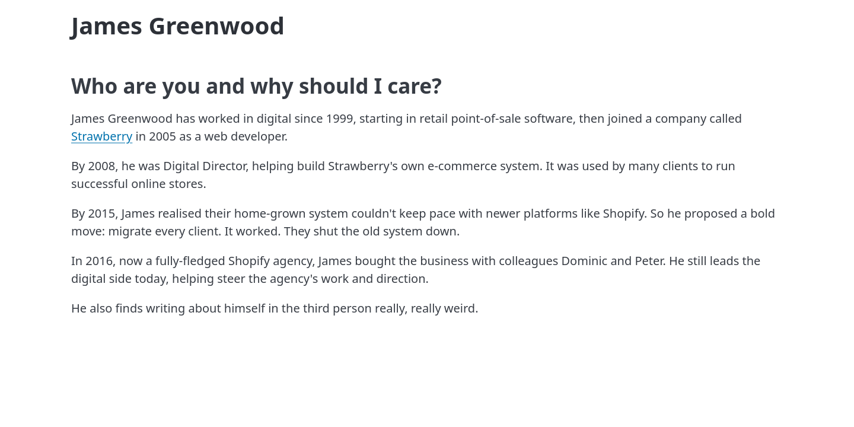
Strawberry (101, 136)
